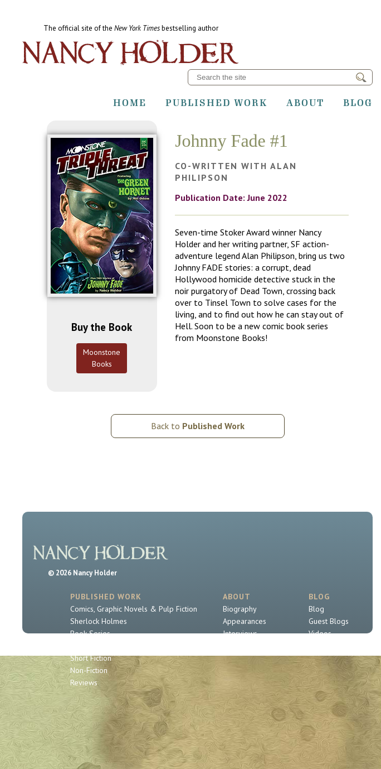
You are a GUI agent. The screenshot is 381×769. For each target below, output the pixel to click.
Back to (198, 425)
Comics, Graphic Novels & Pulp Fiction (133, 609)
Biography (240, 609)
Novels (82, 646)
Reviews (83, 682)
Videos (320, 633)
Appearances (244, 621)
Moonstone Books (101, 358)
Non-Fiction (89, 670)
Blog (358, 103)
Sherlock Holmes (98, 621)
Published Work (216, 103)
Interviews (240, 633)
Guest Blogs (329, 621)
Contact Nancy (246, 646)
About (305, 103)
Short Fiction (90, 658)
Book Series (90, 633)
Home (129, 103)
